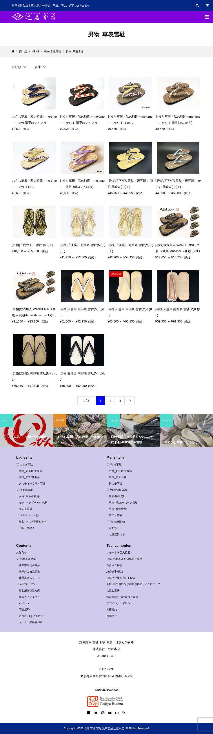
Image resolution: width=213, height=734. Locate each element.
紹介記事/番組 (114, 571)
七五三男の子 (117, 534)
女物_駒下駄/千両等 (30, 471)
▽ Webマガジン (26, 584)
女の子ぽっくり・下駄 (32, 483)
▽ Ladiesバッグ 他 (27, 515)
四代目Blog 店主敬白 (31, 615)
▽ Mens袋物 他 (115, 521)
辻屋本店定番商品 (29, 565)
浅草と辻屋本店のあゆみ (120, 577)
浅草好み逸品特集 (29, 571)
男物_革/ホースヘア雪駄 (123, 502)
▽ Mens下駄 (114, 464)
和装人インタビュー (31, 597)
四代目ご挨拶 (114, 565)
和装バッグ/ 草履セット (33, 521)
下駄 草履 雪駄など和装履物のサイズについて (133, 584)
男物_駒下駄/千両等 (120, 471)
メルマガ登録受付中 (31, 622)
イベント (24, 603)
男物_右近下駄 (117, 477)
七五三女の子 (27, 528)
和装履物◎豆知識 (29, 590)
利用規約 (111, 609)
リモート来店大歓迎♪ (118, 552)
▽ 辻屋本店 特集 (26, 558)
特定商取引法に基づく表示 (122, 597)
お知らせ (21, 552)
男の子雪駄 (115, 515)
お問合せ (111, 615)
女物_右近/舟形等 (29, 477)
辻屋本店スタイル (29, 577)
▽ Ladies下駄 (24, 464)
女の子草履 (25, 508)
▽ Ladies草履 (24, 489)
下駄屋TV (24, 609)
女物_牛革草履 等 (29, 496)
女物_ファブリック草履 (33, 502)
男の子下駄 (115, 483)
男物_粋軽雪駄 (117, 508)
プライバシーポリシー (119, 603)
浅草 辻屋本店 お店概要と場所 (124, 558)
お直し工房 (113, 590)
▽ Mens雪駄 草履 (116, 489)
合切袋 (113, 528)
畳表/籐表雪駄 (117, 496)
